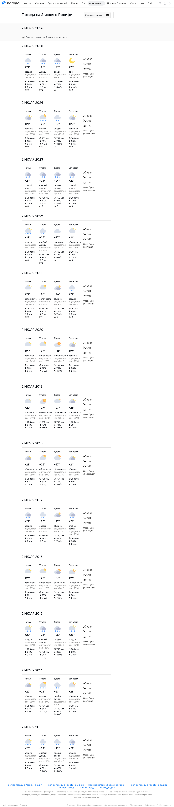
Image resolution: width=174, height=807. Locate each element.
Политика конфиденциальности (89, 805)
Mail (4, 805)
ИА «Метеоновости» (163, 805)
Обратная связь (136, 805)
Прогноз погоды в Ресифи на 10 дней (148, 785)
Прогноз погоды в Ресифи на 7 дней (106, 785)
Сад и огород (87, 787)
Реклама (23, 805)
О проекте (71, 805)
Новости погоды (67, 787)
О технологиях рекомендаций (115, 805)
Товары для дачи (106, 787)
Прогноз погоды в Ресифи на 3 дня (24, 785)
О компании (13, 805)
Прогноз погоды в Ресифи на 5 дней (65, 785)
